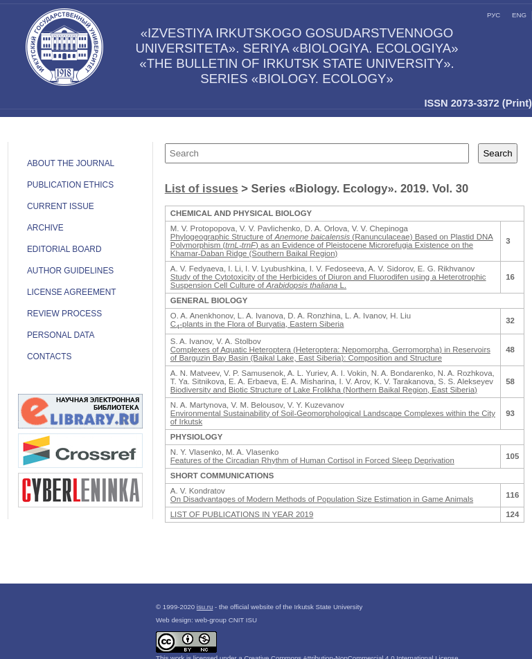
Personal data (60, 335)
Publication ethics (70, 185)
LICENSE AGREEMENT (71, 292)
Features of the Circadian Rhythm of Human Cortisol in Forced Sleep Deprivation (312, 460)
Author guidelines (70, 271)
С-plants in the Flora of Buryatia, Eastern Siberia (257, 324)
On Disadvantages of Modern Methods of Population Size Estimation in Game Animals (321, 499)
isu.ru (205, 607)
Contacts (49, 356)
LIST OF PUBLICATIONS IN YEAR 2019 (242, 514)
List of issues (201, 188)
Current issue (60, 206)
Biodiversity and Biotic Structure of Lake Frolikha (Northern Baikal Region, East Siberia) (323, 390)
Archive (45, 228)
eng (519, 15)
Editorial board (64, 249)
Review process (64, 313)
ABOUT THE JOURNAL (70, 163)
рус (493, 15)
